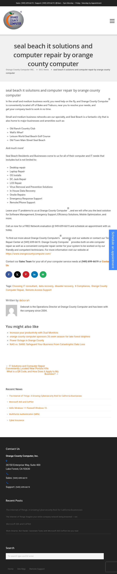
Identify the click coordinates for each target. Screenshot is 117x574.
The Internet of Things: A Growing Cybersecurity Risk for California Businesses (45, 396)
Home (10, 569)
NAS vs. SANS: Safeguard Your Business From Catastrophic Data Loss (47, 344)
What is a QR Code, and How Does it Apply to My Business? (32, 372)
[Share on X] (17, 274)
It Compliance (82, 286)
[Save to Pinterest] (26, 274)
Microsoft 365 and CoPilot (21, 402)
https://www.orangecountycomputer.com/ (28, 253)
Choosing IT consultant (24, 286)
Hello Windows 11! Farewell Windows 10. (28, 408)
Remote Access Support (38, 290)
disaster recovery (64, 286)
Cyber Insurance (16, 420)
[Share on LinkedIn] (34, 274)
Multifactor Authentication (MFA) (24, 414)
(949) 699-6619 (27, 3)
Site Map (21, 569)
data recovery (46, 286)
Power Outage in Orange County (27, 340)
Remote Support (37, 569)
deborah (24, 300)
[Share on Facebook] (9, 274)
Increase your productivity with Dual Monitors (34, 332)
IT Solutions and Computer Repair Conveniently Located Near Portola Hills (27, 367)
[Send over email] (43, 274)
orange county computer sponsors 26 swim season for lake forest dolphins (50, 336)
